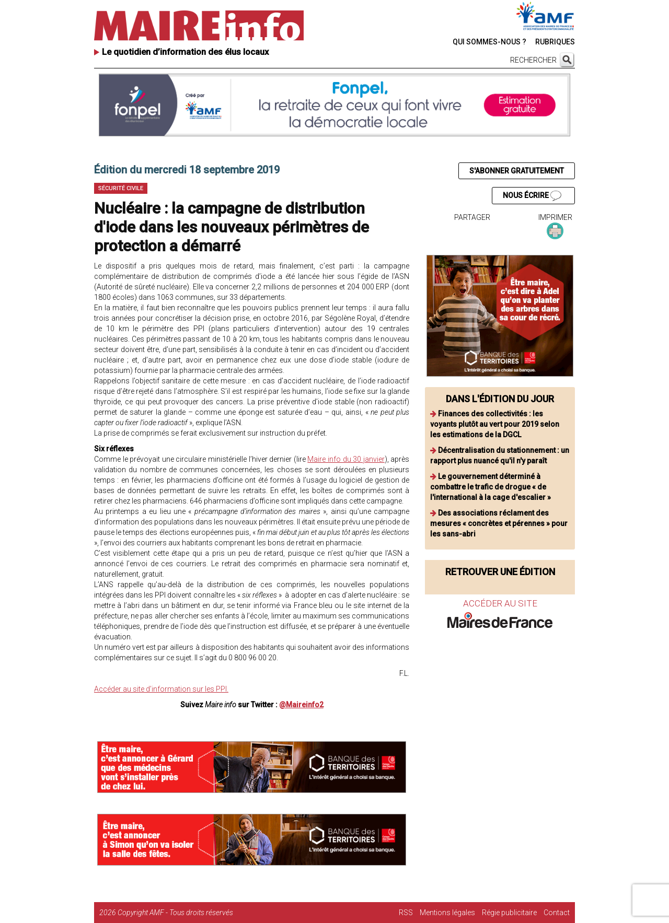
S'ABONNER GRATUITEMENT (516, 171)
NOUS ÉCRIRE (532, 196)
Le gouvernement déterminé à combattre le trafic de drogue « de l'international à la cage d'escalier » (490, 486)
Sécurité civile (120, 188)
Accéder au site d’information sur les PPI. (161, 689)
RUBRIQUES (555, 42)
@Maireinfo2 (301, 704)
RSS (406, 912)
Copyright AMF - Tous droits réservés (175, 912)
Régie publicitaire (509, 912)
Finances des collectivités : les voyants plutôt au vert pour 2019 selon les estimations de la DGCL (494, 424)
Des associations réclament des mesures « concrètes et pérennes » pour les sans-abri (499, 523)
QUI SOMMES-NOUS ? (489, 42)
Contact (557, 912)
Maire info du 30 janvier (345, 459)
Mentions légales (447, 912)
